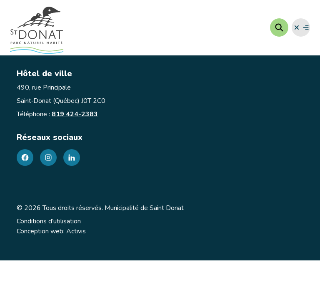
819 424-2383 (75, 114)
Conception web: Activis (51, 231)
